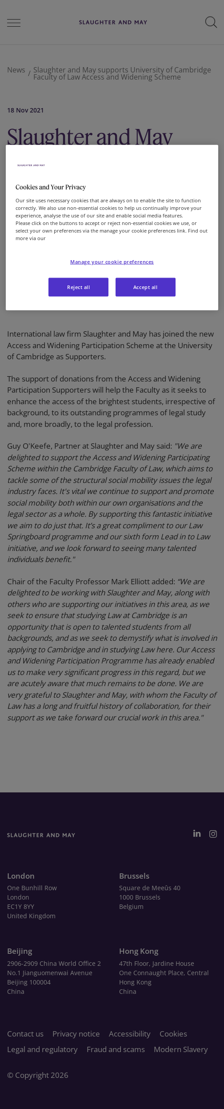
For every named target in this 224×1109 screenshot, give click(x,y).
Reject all (78, 287)
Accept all (145, 287)
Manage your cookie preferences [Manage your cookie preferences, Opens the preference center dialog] (112, 261)
